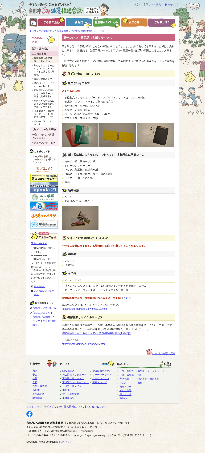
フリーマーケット (102, 374)
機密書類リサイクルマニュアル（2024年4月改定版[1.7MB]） (96, 333)
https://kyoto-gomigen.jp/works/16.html (83, 344)
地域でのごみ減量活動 (44, 129)
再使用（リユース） (73, 378)
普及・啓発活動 (40, 48)
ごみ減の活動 (45, 31)
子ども (36, 374)
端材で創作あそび (43, 79)
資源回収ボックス (102, 370)
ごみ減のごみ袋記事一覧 (44, 293)
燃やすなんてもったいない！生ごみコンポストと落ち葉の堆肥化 (44, 70)
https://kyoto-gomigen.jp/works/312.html (84, 308)
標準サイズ (171, 4)
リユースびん (126, 371)
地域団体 (37, 398)
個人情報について (74, 406)
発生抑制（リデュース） (75, 374)
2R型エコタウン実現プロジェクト (43, 136)
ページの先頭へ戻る (163, 353)
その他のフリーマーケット (44, 123)
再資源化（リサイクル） (75, 382)
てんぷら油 (125, 390)
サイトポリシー (53, 406)
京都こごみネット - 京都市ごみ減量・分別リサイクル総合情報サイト (44, 318)
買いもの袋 (125, 394)
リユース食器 (126, 375)
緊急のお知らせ (39, 243)
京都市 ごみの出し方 (44, 307)
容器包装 (124, 378)
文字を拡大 (154, 4)
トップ (33, 31)
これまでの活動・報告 (44, 143)
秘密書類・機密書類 (148, 378)
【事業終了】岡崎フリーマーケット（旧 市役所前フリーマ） (45, 114)
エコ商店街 (68, 398)
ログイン (65, 441)
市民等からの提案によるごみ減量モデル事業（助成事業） (44, 93)
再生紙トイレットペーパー (152, 371)
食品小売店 (39, 394)
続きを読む (39, 286)
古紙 (140, 375)
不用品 (123, 398)
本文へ (138, 4)
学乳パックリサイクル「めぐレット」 (44, 84)
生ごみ (123, 382)
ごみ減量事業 (61, 31)
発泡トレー (125, 386)
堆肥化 (66, 390)
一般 (35, 378)
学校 (35, 382)
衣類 (140, 382)
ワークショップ (100, 378)
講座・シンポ (99, 382)
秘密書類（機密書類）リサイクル (87, 31)
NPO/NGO (68, 370)
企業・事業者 (40, 386)
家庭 (35, 370)
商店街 (36, 390)
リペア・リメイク (72, 386)
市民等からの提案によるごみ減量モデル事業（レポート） (44, 103)
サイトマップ (34, 406)
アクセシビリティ (96, 406)
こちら (127, 298)
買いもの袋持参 (70, 394)
